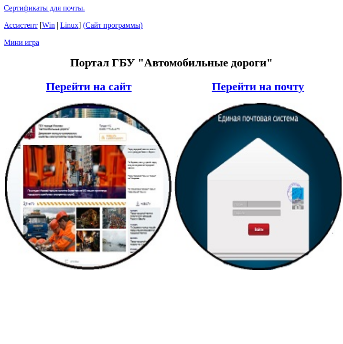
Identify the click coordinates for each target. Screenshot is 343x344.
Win (48, 25)
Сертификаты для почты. (44, 8)
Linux (69, 25)
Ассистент (21, 25)
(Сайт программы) (113, 25)
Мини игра (21, 42)
